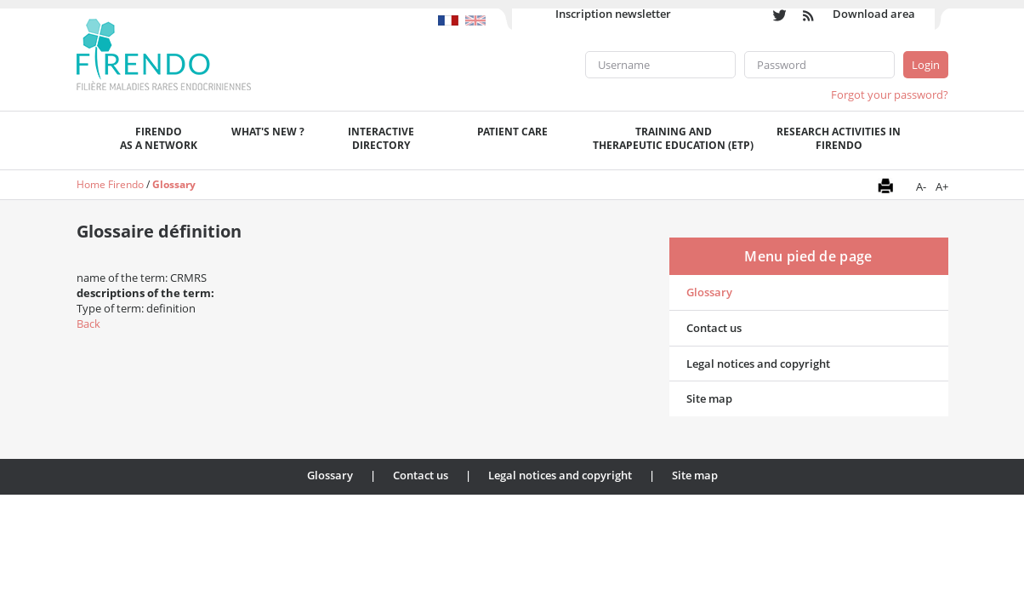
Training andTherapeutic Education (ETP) (673, 138)
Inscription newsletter (613, 13)
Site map (709, 398)
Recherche (930, 140)
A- (921, 186)
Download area (874, 13)
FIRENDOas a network (158, 138)
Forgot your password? (889, 94)
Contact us (714, 327)
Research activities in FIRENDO (839, 138)
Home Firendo (110, 184)
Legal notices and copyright (758, 363)
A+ (942, 186)
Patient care (512, 131)
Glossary (174, 184)
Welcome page (90, 140)
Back (88, 323)
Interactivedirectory (381, 138)
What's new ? (267, 131)
